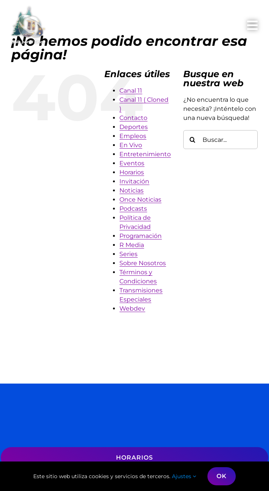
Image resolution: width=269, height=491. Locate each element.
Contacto (133, 117)
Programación (140, 235)
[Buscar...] (220, 139)
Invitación (134, 181)
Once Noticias (140, 199)
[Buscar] (192, 139)
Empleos (132, 136)
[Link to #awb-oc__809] (252, 25)
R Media (131, 245)
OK (221, 476)
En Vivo (130, 145)
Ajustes (184, 476)
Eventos (131, 163)
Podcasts (133, 208)
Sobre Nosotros (142, 263)
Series (128, 254)
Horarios (131, 172)
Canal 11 (130, 90)
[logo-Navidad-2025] (28, 8)
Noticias (131, 190)
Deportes (133, 127)
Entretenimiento (145, 154)
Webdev (132, 308)
